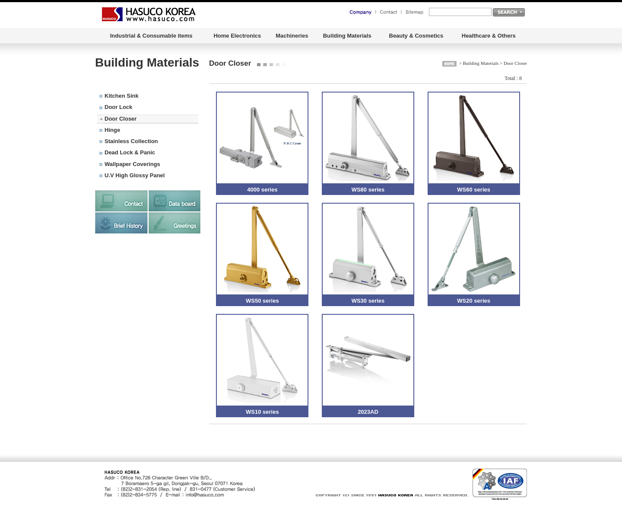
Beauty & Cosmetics (416, 35)
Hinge (112, 130)
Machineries (292, 35)
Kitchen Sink (122, 96)
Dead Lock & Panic (130, 152)
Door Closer (120, 118)
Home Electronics (237, 35)
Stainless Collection (131, 141)
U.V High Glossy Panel (135, 175)
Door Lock (118, 107)
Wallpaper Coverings (132, 164)
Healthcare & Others (489, 35)
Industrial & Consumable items (151, 35)
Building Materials (347, 35)
